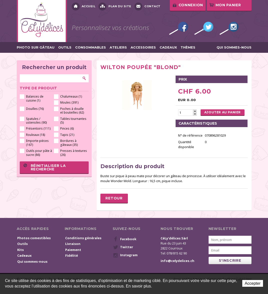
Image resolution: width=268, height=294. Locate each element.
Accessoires (143, 47)
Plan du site (114, 7)
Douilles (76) (35, 109)
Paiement (73, 249)
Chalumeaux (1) (71, 96)
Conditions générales (83, 238)
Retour (113, 198)
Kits (20, 249)
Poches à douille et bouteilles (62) (72, 111)
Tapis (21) (67, 135)
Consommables (90, 47)
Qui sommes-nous (234, 47)
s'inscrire (230, 260)
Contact (147, 7)
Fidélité (71, 255)
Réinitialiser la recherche (44, 167)
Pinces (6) (67, 128)
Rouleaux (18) (35, 135)
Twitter (203, 28)
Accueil (84, 7)
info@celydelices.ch (177, 260)
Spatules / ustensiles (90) (36, 121)
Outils (64, 47)
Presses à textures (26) (73, 153)
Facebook (178, 28)
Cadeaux (168, 47)
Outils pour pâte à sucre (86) (39, 153)
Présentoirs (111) (38, 128)
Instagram (229, 28)
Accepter (253, 283)
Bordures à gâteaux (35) (69, 143)
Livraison (72, 243)
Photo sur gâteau (35, 47)
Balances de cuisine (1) (34, 98)
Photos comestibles (34, 238)
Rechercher (84, 78)
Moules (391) (69, 102)
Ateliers (118, 47)
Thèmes (188, 47)
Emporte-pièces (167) (37, 143)
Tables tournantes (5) (73, 121)
